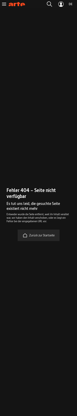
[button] (49, 4)
